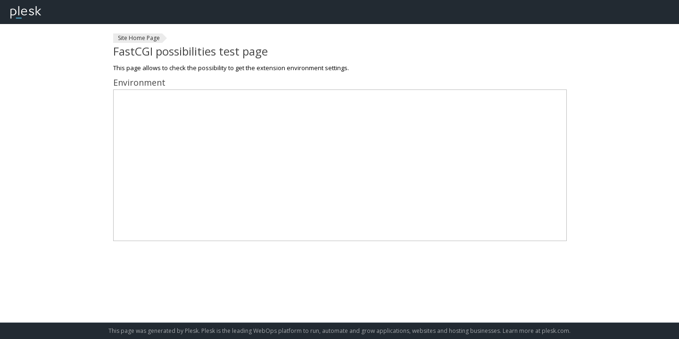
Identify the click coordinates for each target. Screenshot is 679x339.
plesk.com (555, 331)
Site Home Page (139, 38)
